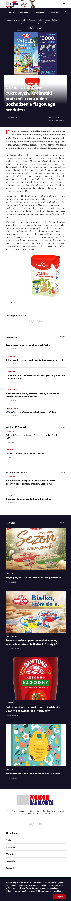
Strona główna (11, 20)
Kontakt (10, 867)
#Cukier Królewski (56, 118)
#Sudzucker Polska (56, 121)
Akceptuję (59, 897)
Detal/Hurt (12, 356)
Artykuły (22, 20)
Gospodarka (25, 12)
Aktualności (11, 495)
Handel (11, 12)
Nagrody (10, 861)
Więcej (63, 337)
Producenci (54, 12)
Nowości (40, 12)
